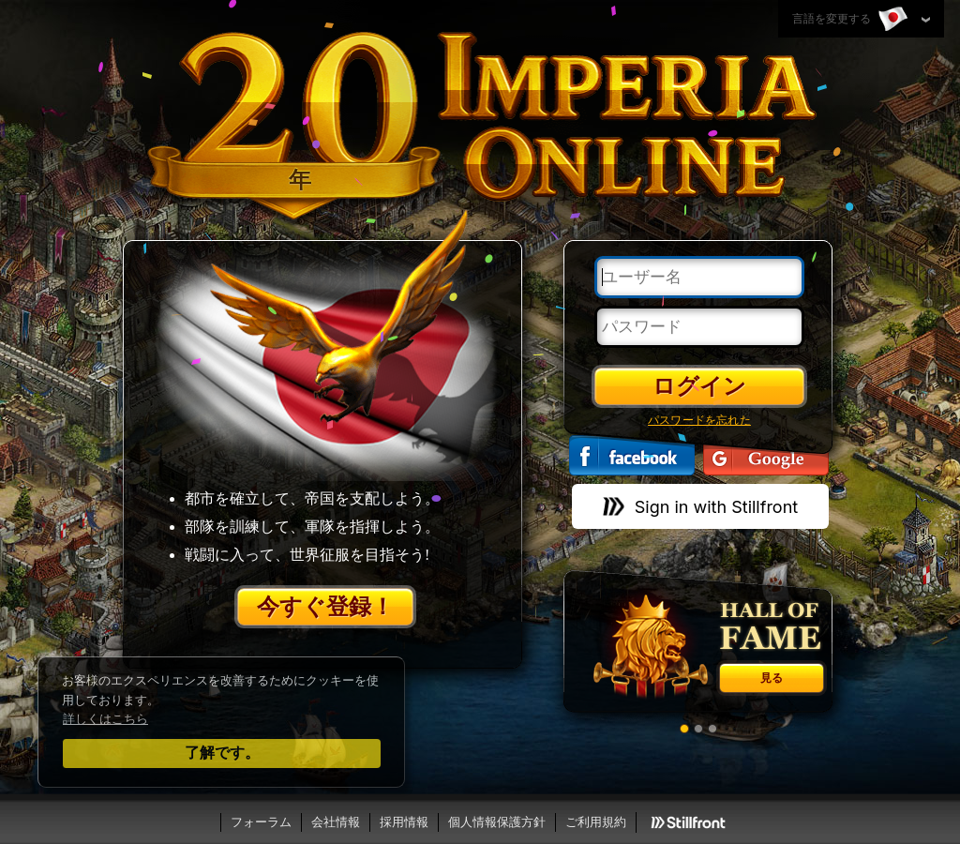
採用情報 (404, 822)
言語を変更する (851, 19)
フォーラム (261, 822)
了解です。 (222, 753)
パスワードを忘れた (699, 420)
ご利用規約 (595, 822)
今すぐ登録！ (325, 607)
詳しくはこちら (105, 719)
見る (771, 678)
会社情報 (335, 822)
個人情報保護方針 (497, 822)
